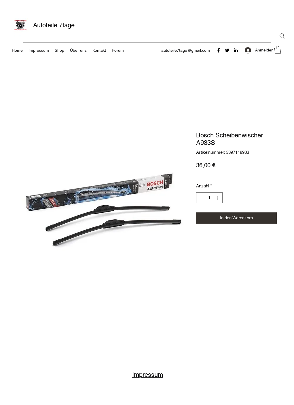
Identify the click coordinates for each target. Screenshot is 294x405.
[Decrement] (201, 198)
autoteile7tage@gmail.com (185, 50)
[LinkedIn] (236, 50)
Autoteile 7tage (54, 25)
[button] (277, 50)
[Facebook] (218, 50)
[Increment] (218, 198)
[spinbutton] (209, 198)
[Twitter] (227, 50)
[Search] (282, 36)
